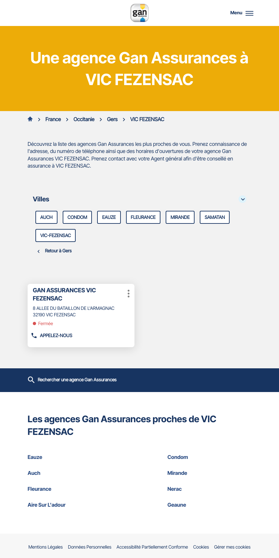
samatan (215, 217)
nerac (209, 489)
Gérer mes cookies (232, 547)
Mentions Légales (46, 547)
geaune (209, 504)
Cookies (201, 547)
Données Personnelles (89, 547)
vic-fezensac (55, 235)
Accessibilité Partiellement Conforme (152, 547)
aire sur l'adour (69, 504)
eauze (109, 217)
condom (77, 217)
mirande (180, 217)
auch (46, 217)
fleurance (143, 217)
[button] (249, 13)
